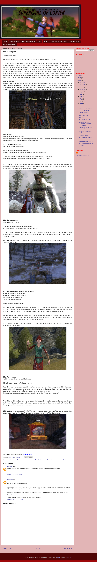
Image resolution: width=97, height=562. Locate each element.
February (82, 106)
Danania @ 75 (74, 41)
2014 (79, 75)
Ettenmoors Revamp (9, 44)
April (81, 101)
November (83, 84)
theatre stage (56, 459)
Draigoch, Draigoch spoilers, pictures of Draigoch (85, 124)
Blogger (69, 557)
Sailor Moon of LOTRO (85, 108)
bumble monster (11, 459)
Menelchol (38, 459)
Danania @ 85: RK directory (59, 41)
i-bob (58, 557)
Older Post (68, 548)
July (81, 94)
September (83, 89)
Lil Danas (81, 117)
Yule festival (64, 459)
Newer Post (7, 548)
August (82, 91)
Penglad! (9, 466)
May (81, 99)
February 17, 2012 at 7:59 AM (15, 499)
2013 (79, 78)
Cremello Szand (83, 135)
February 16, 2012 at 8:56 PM (15, 474)
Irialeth (33, 459)
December (83, 82)
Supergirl (49, 459)
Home (5, 41)
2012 (79, 80)
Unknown (10, 479)
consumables (26, 459)
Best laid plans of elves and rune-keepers (85, 138)
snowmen (44, 459)
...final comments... (84, 112)
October (82, 87)
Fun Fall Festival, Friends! (86, 120)
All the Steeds (14, 41)
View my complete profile (83, 155)
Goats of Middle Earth (28, 41)
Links (39, 41)
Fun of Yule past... (84, 115)
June (81, 96)
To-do (45, 41)
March (81, 103)
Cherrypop (19, 459)
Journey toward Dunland (86, 141)
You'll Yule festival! (84, 110)
